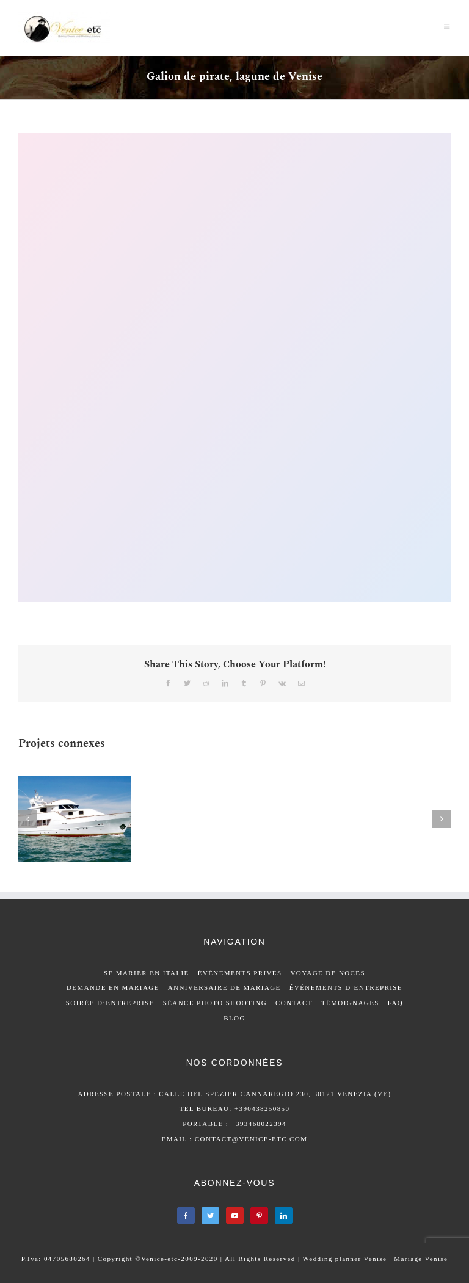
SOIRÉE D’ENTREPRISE (110, 1002)
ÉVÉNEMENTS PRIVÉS (240, 972)
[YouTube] (235, 1215)
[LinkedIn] (284, 1215)
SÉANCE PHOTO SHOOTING (215, 1002)
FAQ (395, 1002)
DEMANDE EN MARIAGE (113, 987)
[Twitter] (210, 1215)
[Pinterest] (259, 1215)
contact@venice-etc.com (251, 1139)
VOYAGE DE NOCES (328, 972)
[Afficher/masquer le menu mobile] (447, 26)
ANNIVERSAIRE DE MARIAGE (224, 987)
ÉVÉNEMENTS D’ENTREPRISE (345, 987)
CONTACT (294, 1002)
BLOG (234, 1018)
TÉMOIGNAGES (350, 1002)
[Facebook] (186, 1215)
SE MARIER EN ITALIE (146, 972)
